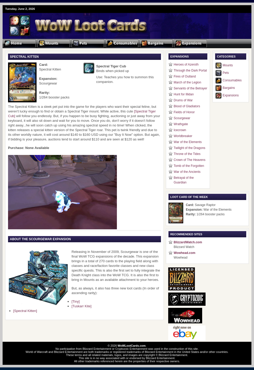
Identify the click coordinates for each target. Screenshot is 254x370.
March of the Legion (187, 82)
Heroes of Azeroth (186, 64)
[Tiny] (76, 301)
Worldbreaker (183, 136)
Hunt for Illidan (184, 94)
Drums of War (183, 100)
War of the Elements (188, 142)
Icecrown (180, 130)
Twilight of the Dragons (189, 148)
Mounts (228, 65)
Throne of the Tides (187, 154)
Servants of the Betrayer (190, 88)
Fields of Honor (184, 112)
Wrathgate (181, 124)
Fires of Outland (185, 76)
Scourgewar (182, 118)
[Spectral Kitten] (25, 311)
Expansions (231, 95)
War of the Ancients (187, 172)
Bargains (229, 88)
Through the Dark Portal (190, 70)
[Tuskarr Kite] (81, 306)
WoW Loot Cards (65, 22)
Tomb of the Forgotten (189, 166)
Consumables (232, 80)
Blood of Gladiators (187, 106)
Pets (226, 73)
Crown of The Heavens (190, 160)
